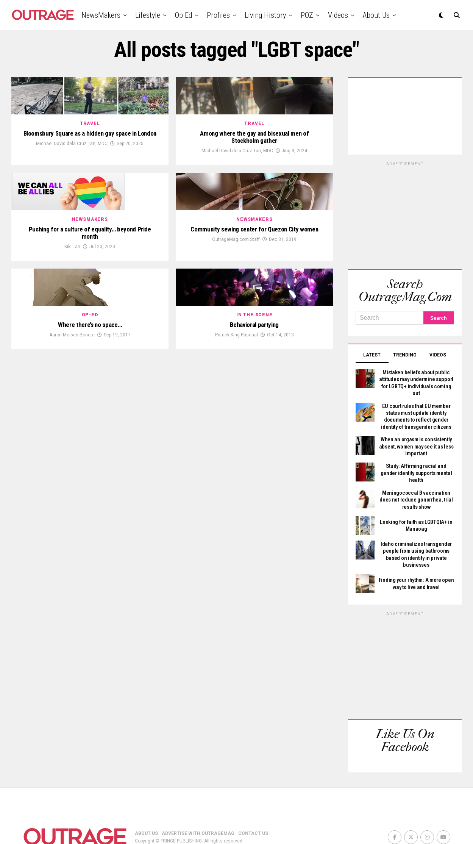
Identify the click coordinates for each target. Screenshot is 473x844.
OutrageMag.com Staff (236, 342)
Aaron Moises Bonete (72, 490)
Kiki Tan (72, 350)
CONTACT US (253, 806)
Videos (338, 15)
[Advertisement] (405, 214)
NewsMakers (100, 15)
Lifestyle (147, 15)
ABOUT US (146, 806)
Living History (265, 15)
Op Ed (183, 15)
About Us (376, 15)
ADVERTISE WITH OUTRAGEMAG (198, 806)
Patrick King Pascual (236, 490)
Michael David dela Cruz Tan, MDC (72, 202)
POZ (307, 15)
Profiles (218, 15)
